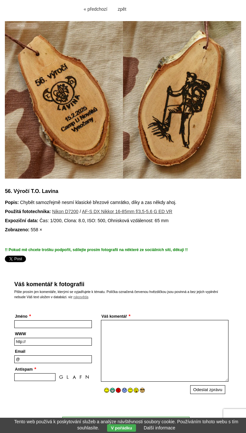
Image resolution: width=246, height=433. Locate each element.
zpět (122, 9)
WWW (20, 334)
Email (20, 351)
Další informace (159, 427)
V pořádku (121, 428)
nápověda (80, 297)
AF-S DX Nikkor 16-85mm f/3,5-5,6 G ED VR (127, 211)
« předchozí (95, 9)
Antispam (24, 369)
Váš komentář (114, 316)
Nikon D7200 (65, 211)
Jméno (21, 316)
